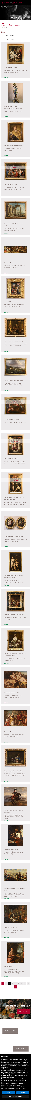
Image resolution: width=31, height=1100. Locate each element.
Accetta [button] (23, 1092)
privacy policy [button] (16, 1085)
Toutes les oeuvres (9, 35)
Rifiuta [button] (8, 1092)
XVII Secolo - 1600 (9, 39)
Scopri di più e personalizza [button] (15, 1096)
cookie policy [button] (4, 1067)
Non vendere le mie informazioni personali (12, 1078)
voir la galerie (23, 1011)
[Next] (15, 986)
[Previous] (2, 983)
